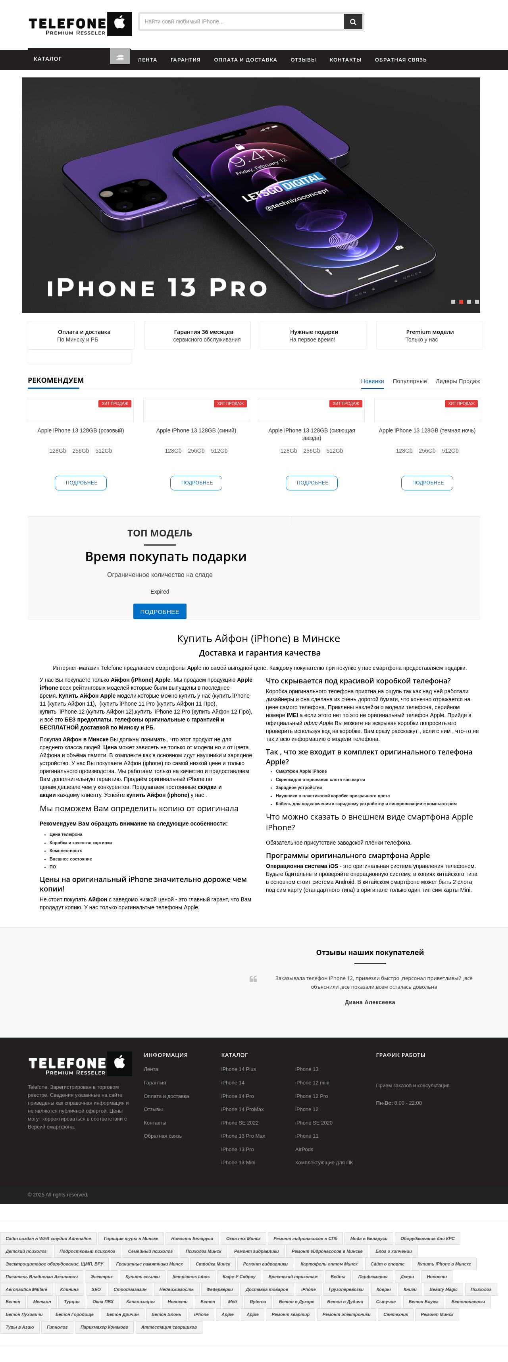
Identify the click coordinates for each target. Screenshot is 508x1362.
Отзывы (153, 1109)
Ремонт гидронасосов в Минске (327, 1251)
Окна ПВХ (103, 1301)
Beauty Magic (443, 1289)
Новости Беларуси (192, 1238)
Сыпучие (386, 1301)
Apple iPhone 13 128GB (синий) (196, 430)
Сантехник (395, 1314)
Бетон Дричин (122, 1314)
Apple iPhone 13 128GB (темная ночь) (427, 430)
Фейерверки (220, 1289)
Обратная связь (163, 1136)
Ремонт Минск (437, 1314)
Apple (227, 1314)
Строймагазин (130, 1289)
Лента (151, 1069)
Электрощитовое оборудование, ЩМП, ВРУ (54, 1264)
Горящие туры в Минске (131, 1238)
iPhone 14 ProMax (242, 1109)
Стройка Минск (213, 1264)
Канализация (141, 1301)
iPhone (308, 1289)
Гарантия (155, 1083)
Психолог (481, 1289)
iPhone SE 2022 (240, 1123)
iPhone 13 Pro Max (243, 1136)
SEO (96, 1289)
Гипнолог (57, 1327)
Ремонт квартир (290, 1314)
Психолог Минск (203, 1251)
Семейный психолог (150, 1251)
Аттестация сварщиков (169, 1327)
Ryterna (258, 1301)
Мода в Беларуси (369, 1238)
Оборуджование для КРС (427, 1238)
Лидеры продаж (458, 381)
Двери (407, 1276)
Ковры (384, 1289)
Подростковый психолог (87, 1251)
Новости (437, 1276)
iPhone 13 (307, 1069)
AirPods (304, 1149)
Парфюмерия (373, 1276)
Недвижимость (177, 1289)
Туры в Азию (20, 1327)
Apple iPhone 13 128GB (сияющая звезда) (311, 434)
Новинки (372, 381)
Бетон (13, 1301)
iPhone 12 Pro (311, 1096)
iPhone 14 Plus (238, 1069)
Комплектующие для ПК (324, 1162)
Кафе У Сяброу (239, 1276)
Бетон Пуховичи (24, 1314)
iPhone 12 (307, 1109)
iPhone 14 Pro (237, 1096)
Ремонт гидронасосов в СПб (305, 1238)
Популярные (410, 381)
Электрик (102, 1276)
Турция (72, 1301)
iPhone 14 (233, 1083)
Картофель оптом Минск (329, 1264)
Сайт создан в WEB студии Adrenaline (48, 1238)
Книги (410, 1289)
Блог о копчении (393, 1251)
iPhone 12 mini (312, 1083)
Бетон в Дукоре (296, 1301)
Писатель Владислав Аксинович (42, 1276)
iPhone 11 (307, 1136)
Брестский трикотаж (293, 1276)
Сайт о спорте (388, 1264)
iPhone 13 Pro (237, 1149)
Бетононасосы (468, 1301)
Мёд (232, 1301)
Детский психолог (26, 1251)
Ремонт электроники (347, 1314)
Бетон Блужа (424, 1301)
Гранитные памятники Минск (149, 1264)
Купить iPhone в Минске (444, 1264)
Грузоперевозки (346, 1289)
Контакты (155, 1123)
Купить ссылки (142, 1276)
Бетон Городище (75, 1314)
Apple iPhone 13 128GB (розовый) (80, 430)
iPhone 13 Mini (238, 1162)
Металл (42, 1301)
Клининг (69, 1289)
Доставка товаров (267, 1289)
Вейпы (338, 1276)
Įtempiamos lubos (191, 1276)
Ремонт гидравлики (256, 1251)
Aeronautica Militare (26, 1289)
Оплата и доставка (166, 1096)
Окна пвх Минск (243, 1238)
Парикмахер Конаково (104, 1327)
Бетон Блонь (166, 1314)
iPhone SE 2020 (314, 1123)
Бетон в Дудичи (345, 1301)
